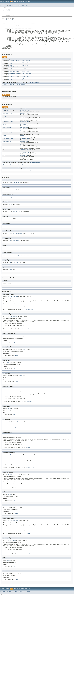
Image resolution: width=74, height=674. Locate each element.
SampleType (14, 84)
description (25, 71)
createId (5, 91)
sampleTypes (25, 84)
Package (7, 1)
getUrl (21, 152)
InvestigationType (15, 79)
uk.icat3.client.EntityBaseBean (10, 14)
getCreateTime (13, 173)
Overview (2, 1)
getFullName (23, 132)
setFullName (23, 161)
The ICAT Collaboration (11, 616)
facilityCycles (25, 72)
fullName (24, 74)
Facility (5, 104)
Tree (17, 1)
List (9, 66)
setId (50, 173)
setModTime (61, 173)
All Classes (27, 4)
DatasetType (14, 67)
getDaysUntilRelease (25, 123)
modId (18, 91)
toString (40, 179)
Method (14, 5)
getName (22, 143)
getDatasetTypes (24, 120)
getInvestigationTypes (25, 141)
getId (19, 173)
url (22, 86)
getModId (24, 173)
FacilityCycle (14, 72)
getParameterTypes (24, 146)
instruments (25, 76)
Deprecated (21, 1)
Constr (11, 5)
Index (26, 1)
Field (9, 5)
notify (29, 179)
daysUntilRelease (26, 69)
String (10, 71)
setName (22, 164)
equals (8, 179)
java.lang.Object (5, 12)
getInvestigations (24, 138)
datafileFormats (26, 66)
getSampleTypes (24, 149)
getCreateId (6, 173)
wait (44, 179)
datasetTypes (25, 67)
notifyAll (34, 179)
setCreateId (37, 173)
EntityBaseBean (10, 20)
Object (29, 177)
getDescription (24, 126)
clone (4, 179)
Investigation (14, 77)
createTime (11, 91)
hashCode (24, 179)
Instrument (14, 76)
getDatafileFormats (25, 117)
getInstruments (24, 135)
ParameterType (14, 82)
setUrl (21, 167)
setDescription (24, 158)
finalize (13, 179)
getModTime (30, 173)
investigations (25, 77)
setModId (55, 173)
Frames (15, 4)
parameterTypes (25, 82)
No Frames (20, 4)
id (15, 91)
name (23, 81)
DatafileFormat (15, 66)
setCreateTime (44, 173)
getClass (19, 179)
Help (29, 1)
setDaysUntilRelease (25, 155)
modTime (23, 91)
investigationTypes (27, 79)
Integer (10, 69)
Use (15, 1)
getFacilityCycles (24, 129)
